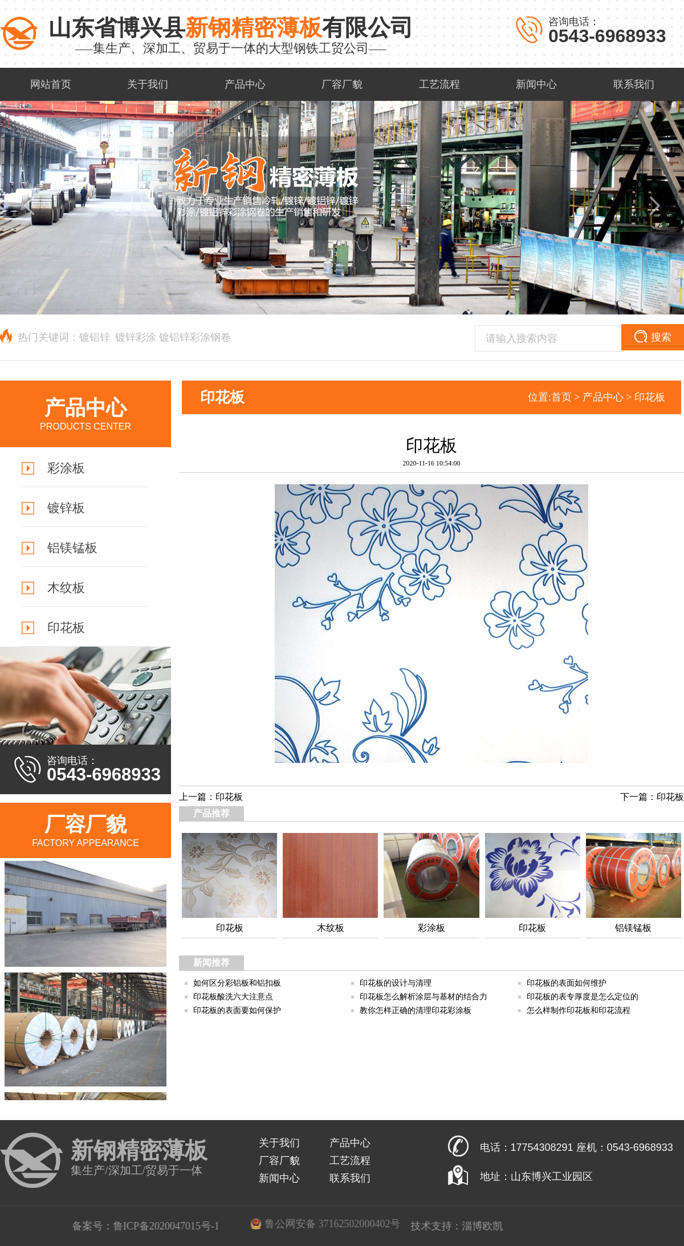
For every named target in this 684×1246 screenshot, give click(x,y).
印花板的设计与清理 (395, 983)
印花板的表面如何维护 (566, 983)
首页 (561, 397)
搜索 (652, 336)
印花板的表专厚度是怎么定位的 (582, 996)
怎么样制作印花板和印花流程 (578, 1010)
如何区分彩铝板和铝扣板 (237, 983)
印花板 (649, 397)
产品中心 (603, 397)
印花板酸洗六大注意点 (233, 996)
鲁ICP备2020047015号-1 (349, 1226)
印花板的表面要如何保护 (237, 1010)
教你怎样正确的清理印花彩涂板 (415, 1010)
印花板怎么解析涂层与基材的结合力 (423, 996)
